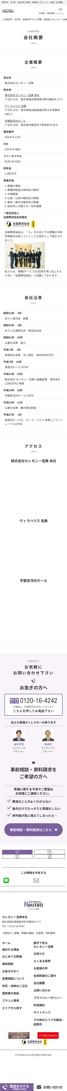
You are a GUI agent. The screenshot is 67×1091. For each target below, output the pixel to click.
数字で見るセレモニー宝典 (43, 961)
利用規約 (39, 1021)
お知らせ (39, 970)
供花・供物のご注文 (15, 1002)
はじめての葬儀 (12, 973)
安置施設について (13, 995)
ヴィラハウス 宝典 (15, 106)
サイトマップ (42, 1029)
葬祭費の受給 (10, 1010)
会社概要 (39, 999)
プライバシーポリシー (48, 1014)
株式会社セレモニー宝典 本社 (22, 95)
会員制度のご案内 (45, 992)
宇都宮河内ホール (15, 121)
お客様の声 (41, 985)
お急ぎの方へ (10, 988)
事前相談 (7, 980)
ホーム (6, 959)
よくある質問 (42, 977)
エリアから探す (12, 1024)
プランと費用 (10, 1017)
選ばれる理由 (10, 966)
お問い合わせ (42, 1007)
